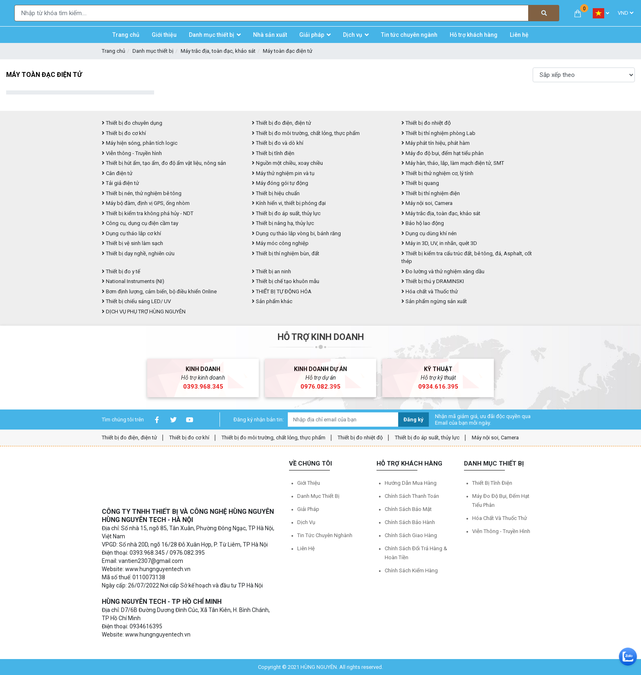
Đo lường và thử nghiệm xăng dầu (442, 271)
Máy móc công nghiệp (280, 243)
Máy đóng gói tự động (280, 183)
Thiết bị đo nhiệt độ (360, 437)
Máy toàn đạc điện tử (287, 51)
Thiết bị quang (420, 183)
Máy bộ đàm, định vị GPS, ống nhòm (146, 203)
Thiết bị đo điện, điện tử (281, 123)
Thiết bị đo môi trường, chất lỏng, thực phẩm (306, 133)
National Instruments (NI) (133, 281)
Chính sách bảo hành (410, 522)
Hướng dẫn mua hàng (411, 483)
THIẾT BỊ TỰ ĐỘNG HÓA (282, 291)
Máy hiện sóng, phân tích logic (139, 143)
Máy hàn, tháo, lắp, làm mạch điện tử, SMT (452, 163)
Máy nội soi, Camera (427, 203)
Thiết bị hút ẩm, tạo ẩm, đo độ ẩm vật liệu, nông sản (164, 163)
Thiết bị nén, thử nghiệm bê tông (142, 193)
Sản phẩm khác (272, 301)
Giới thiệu (308, 483)
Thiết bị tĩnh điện (273, 153)
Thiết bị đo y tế (121, 271)
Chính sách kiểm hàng (411, 570)
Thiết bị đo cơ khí (124, 133)
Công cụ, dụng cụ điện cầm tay (140, 223)
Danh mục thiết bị (152, 51)
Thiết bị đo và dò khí (277, 143)
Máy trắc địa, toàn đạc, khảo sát (218, 51)
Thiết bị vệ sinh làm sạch (132, 243)
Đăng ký (413, 419)
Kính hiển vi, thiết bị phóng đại (289, 203)
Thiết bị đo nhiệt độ (426, 123)
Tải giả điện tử (120, 183)
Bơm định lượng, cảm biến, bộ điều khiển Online (159, 291)
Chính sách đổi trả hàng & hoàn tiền (416, 552)
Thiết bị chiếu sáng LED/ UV (136, 301)
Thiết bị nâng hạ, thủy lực (283, 223)
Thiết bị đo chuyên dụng (132, 123)
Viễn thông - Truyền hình (132, 153)
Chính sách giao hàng (411, 535)
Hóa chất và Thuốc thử (429, 291)
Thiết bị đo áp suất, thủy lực (286, 213)
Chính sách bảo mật (408, 509)
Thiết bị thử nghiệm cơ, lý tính (437, 173)
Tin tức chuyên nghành (324, 535)
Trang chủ (113, 51)
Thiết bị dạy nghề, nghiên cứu (138, 253)
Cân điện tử (117, 173)
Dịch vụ (306, 522)
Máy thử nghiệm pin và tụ (283, 173)
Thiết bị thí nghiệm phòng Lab (438, 133)
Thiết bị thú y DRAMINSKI (432, 281)
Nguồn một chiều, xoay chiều (287, 163)
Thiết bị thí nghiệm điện (430, 193)
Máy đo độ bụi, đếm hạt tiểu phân (442, 153)
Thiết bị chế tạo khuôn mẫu (285, 281)
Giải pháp (308, 509)
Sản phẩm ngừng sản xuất (434, 301)
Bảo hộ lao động (422, 223)
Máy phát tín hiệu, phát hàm (435, 143)
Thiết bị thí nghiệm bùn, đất (285, 253)
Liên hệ (306, 548)
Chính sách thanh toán (412, 496)
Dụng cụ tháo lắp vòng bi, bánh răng (296, 233)
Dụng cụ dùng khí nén (429, 233)
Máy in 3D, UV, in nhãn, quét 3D (439, 243)
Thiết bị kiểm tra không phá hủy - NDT (147, 213)
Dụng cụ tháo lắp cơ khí (131, 233)
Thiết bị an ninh (271, 271)
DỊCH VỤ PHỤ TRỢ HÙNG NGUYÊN (144, 311)
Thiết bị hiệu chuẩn (276, 193)
